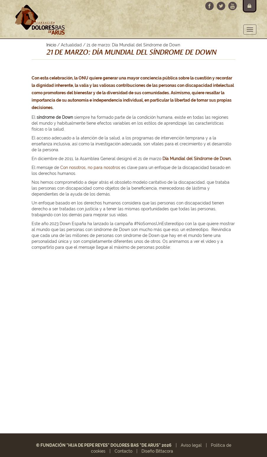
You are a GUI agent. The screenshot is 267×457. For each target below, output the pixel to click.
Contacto (123, 451)
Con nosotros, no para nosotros (90, 167)
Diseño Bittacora (157, 451)
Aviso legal (191, 445)
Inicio (51, 45)
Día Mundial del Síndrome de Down (196, 158)
